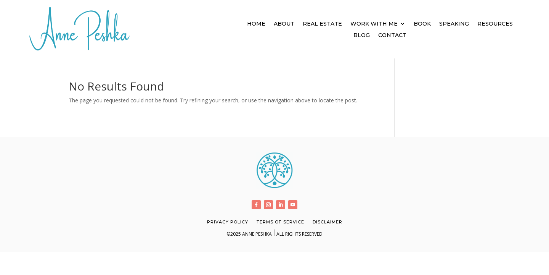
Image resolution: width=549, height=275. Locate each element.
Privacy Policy (227, 222)
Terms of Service (280, 222)
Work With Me (374, 24)
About (284, 24)
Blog (361, 35)
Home (256, 24)
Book (422, 24)
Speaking (454, 24)
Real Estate (322, 24)
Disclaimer (327, 222)
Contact (392, 35)
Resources (495, 24)
